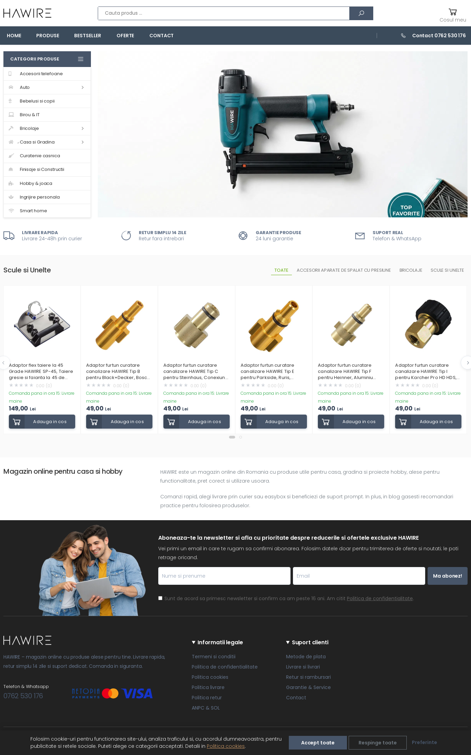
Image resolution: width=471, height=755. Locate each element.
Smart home (28, 210)
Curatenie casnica (34, 155)
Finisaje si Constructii (36, 169)
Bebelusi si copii (32, 101)
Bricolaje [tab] (411, 270)
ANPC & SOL (206, 707)
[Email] (359, 576)
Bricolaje (24, 128)
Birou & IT (24, 114)
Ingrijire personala (34, 197)
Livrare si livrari (303, 666)
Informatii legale (220, 642)
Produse (47, 35)
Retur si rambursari (308, 677)
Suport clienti (310, 642)
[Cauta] (361, 13)
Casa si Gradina (32, 142)
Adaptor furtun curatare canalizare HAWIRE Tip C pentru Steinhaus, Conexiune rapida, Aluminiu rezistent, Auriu (195, 371)
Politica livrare (208, 687)
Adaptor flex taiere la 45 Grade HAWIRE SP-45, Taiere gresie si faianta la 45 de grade (41, 371)
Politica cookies (210, 677)
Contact (161, 35)
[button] (453, 14)
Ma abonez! (447, 575)
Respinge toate (378, 742)
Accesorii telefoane (36, 73)
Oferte (125, 35)
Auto (19, 87)
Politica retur (207, 697)
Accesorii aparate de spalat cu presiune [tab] (344, 270)
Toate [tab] (281, 270)
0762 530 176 (23, 696)
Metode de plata (306, 656)
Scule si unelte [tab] (447, 270)
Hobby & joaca (30, 183)
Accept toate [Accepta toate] (318, 742)
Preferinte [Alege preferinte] (424, 742)
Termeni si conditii (214, 656)
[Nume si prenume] (224, 576)
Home (14, 35)
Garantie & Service (308, 687)
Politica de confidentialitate (380, 598)
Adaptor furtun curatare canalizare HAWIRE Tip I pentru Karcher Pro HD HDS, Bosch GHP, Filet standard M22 (425, 371)
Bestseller (87, 35)
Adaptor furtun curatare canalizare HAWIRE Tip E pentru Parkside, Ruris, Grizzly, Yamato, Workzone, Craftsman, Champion (271, 371)
